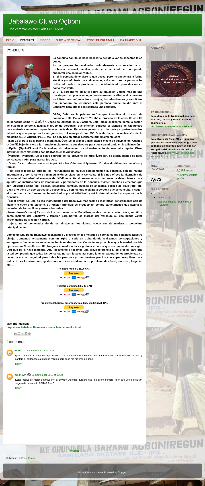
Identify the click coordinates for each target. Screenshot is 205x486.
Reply (18, 363)
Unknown (20, 375)
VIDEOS (45, 40)
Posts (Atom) (28, 458)
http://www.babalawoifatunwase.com (172, 126)
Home (74, 450)
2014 (157, 193)
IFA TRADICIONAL (131, 40)
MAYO (18, 350)
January (162, 197)
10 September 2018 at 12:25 (38, 350)
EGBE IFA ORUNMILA (100, 40)
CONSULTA (27, 40)
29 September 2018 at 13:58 (47, 375)
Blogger (122, 472)
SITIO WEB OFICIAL (68, 40)
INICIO (10, 40)
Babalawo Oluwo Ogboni (44, 21)
